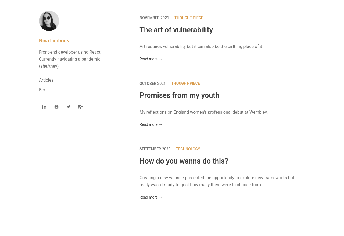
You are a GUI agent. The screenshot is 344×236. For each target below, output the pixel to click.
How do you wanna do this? (183, 161)
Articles (46, 80)
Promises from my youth (179, 95)
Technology (188, 149)
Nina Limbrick (54, 40)
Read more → (150, 59)
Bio (42, 89)
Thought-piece (188, 18)
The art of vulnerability (176, 30)
